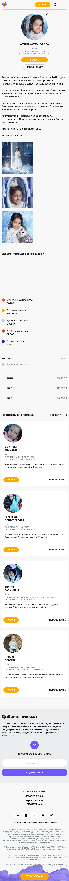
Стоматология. (15, 341)
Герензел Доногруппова (14, 518)
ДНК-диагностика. (17, 331)
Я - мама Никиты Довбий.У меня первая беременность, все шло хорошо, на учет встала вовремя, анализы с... (34, 676)
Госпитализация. (16, 310)
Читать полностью (12, 135)
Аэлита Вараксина (12, 588)
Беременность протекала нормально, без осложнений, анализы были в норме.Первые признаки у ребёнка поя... (34, 536)
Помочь (42, 5)
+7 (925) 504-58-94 (34, 804)
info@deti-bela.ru (34, 796)
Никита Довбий (10, 658)
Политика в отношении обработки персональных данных (34, 822)
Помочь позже (34, 67)
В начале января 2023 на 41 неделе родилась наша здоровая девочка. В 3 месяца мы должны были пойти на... (32, 606)
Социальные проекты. (20, 300)
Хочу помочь (34, 876)
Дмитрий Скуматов (11, 448)
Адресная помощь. (18, 320)
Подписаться (34, 772)
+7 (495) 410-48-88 (34, 801)
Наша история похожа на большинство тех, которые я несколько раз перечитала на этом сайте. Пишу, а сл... (34, 465)
